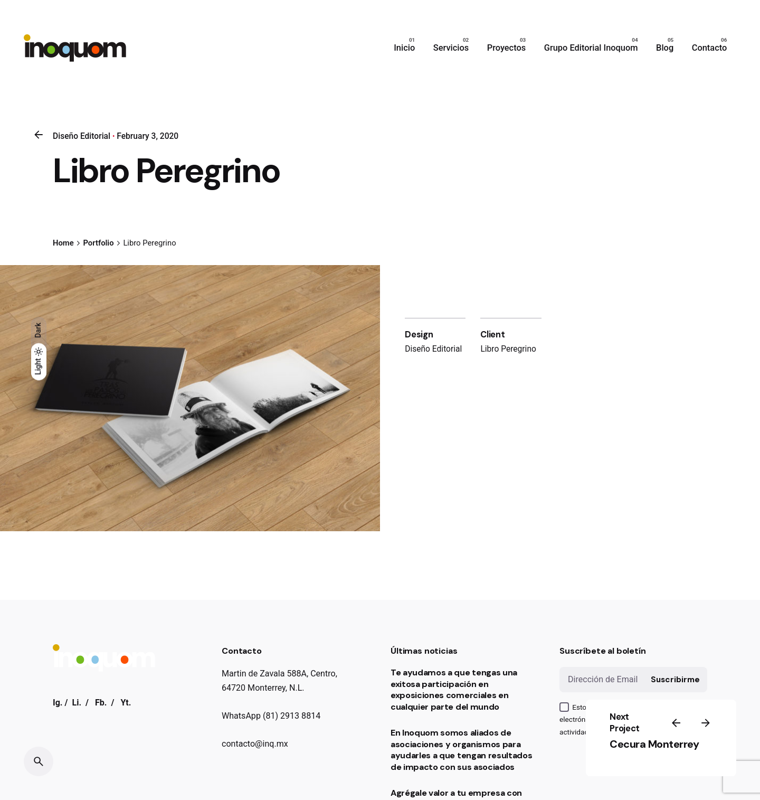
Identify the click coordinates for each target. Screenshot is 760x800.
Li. (76, 703)
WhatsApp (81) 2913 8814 (271, 716)
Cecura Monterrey (654, 744)
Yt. (125, 703)
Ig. (58, 703)
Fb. (101, 703)
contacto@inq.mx (255, 744)
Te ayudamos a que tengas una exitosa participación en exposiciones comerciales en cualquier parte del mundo (454, 689)
